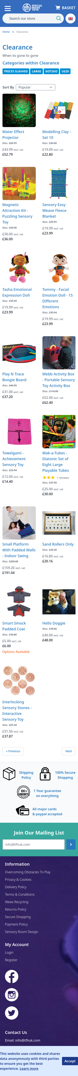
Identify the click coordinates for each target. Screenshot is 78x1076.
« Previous (13, 751)
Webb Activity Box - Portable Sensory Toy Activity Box (58, 379)
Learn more (29, 1068)
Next (68, 751)
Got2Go (51, 71)
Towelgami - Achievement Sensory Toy (14, 458)
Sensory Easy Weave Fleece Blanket (54, 210)
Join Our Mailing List (39, 832)
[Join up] (71, 844)
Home (6, 32)
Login (9, 952)
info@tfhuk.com (27, 1040)
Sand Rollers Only (58, 544)
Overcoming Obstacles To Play (27, 872)
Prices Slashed (16, 71)
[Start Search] (59, 18)
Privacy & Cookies (18, 879)
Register (11, 960)
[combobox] (33, 18)
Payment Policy (16, 924)
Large (36, 71)
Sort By (8, 87)
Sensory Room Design (21, 931)
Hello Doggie (54, 623)
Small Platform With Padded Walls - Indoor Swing (19, 550)
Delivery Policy (15, 887)
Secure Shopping (18, 917)
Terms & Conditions (20, 894)
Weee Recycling (16, 902)
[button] (71, 18)
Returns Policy (15, 909)
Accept (70, 1061)
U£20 (65, 71)
